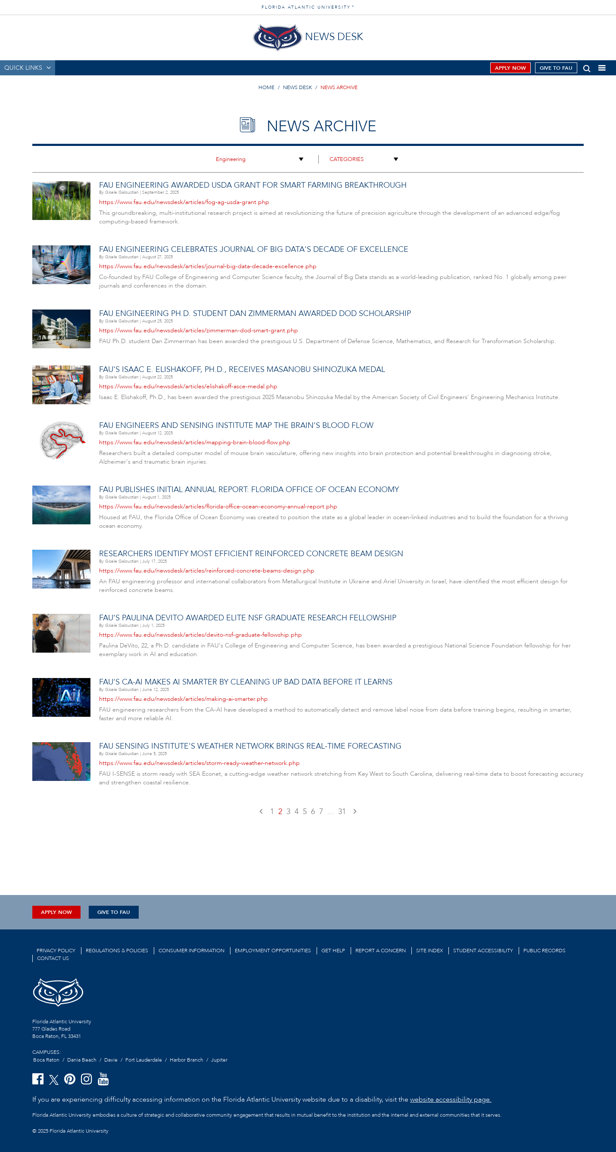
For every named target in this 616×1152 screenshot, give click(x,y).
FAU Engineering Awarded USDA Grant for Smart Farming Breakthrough (253, 185)
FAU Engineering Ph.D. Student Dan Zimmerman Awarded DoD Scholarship (255, 313)
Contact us (53, 958)
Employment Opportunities (273, 950)
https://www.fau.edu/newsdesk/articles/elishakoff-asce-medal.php (188, 386)
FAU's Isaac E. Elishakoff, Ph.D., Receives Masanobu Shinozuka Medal (242, 369)
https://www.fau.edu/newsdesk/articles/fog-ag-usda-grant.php (184, 202)
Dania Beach (81, 1059)
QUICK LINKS (23, 68)
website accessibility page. (451, 1099)
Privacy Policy (56, 950)
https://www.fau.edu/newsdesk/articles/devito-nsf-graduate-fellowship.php (200, 635)
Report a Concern (380, 950)
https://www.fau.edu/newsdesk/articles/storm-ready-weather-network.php (199, 763)
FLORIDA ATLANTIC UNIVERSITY (308, 7)
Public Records (544, 950)
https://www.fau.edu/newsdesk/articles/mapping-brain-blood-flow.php (194, 442)
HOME (266, 87)
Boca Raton (46, 1059)
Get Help (333, 950)
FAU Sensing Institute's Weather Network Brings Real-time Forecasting (250, 746)
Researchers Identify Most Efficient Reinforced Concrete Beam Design (251, 553)
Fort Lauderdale (143, 1059)
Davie (111, 1059)
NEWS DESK (297, 87)
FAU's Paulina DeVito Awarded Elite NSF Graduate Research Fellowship (247, 618)
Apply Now (510, 68)
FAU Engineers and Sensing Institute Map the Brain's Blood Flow (236, 425)
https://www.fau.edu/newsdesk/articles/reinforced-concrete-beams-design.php (206, 571)
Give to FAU (556, 68)
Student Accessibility (483, 950)
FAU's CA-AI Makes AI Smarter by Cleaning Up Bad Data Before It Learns (245, 682)
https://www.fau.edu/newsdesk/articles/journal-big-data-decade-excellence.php (208, 266)
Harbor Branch (186, 1059)
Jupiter (219, 1059)
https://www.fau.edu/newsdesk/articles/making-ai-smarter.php (183, 699)
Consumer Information (191, 950)
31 (342, 811)
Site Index (429, 950)
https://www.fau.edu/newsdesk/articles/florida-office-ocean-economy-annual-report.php (218, 506)
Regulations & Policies (117, 950)
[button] (586, 67)
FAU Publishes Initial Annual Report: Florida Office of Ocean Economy (249, 489)
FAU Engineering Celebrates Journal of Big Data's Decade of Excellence (253, 249)
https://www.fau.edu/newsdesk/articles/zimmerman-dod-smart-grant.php (198, 330)
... (330, 811)
